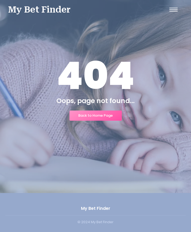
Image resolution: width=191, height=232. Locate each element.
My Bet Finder (39, 10)
